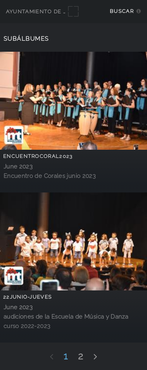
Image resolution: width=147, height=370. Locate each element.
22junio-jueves (27, 297)
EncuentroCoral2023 (38, 156)
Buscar (122, 11)
